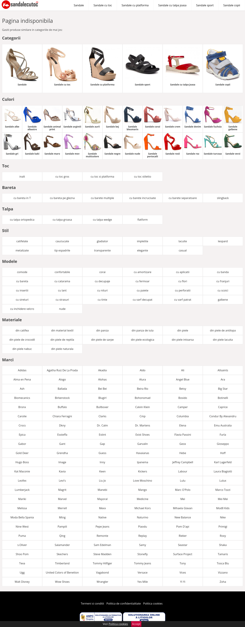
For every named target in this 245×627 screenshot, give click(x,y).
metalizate (22, 250)
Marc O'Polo (183, 490)
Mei (182, 499)
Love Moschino (142, 480)
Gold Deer (22, 453)
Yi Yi (182, 582)
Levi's (62, 480)
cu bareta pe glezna (62, 198)
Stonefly (142, 554)
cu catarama (62, 281)
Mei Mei (223, 499)
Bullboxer (102, 407)
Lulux (222, 480)
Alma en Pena (22, 379)
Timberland (62, 563)
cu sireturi (22, 299)
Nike (223, 517)
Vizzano (223, 572)
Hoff (223, 453)
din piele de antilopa (223, 330)
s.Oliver (22, 545)
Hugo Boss (22, 462)
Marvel (62, 499)
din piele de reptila (62, 340)
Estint (102, 434)
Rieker (183, 536)
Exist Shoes (142, 434)
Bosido (182, 398)
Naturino (142, 517)
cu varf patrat (182, 299)
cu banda (223, 272)
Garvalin (142, 444)
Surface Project (182, 554)
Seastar (182, 545)
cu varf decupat (142, 299)
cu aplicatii (182, 272)
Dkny (62, 425)
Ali (182, 370)
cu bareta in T (22, 198)
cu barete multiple (102, 198)
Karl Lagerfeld (223, 462)
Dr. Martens (142, 425)
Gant (62, 444)
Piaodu (142, 526)
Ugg (22, 572)
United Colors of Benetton (62, 572)
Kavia (62, 471)
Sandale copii (231, 5)
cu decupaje (102, 281)
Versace (143, 572)
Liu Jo (102, 480)
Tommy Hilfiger (102, 563)
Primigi (222, 526)
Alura (142, 379)
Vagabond (102, 572)
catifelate (22, 241)
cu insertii (22, 290)
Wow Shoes (62, 582)
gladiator (102, 241)
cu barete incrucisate (142, 198)
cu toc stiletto (142, 176)
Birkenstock (62, 398)
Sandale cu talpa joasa (172, 5)
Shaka (223, 545)
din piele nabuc (22, 349)
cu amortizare (142, 272)
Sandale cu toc (103, 5)
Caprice (223, 407)
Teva (22, 563)
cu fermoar (143, 281)
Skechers (62, 554)
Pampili (62, 526)
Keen (102, 471)
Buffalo (62, 407)
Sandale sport (205, 5)
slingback (223, 198)
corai (102, 272)
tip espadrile (62, 250)
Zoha (223, 582)
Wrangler (102, 582)
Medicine (142, 499)
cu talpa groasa (62, 219)
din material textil (62, 330)
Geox (182, 444)
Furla (223, 434)
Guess (102, 453)
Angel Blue (182, 379)
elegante (142, 250)
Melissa (22, 508)
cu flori (182, 281)
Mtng (62, 517)
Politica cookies (153, 603)
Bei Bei (102, 389)
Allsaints (223, 370)
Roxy (223, 536)
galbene (223, 299)
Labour (182, 471)
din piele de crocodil (22, 340)
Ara (223, 379)
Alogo (62, 379)
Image (62, 462)
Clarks (102, 416)
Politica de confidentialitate (124, 603)
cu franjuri (222, 281)
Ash (22, 389)
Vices (182, 572)
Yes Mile (142, 582)
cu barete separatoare (183, 198)
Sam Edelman (102, 545)
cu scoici (223, 290)
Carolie (22, 416)
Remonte (102, 536)
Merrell (62, 508)
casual (183, 250)
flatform (142, 219)
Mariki (22, 499)
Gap (102, 444)
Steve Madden (102, 554)
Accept (136, 624)
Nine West (22, 526)
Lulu (182, 480)
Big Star (223, 389)
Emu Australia (223, 425)
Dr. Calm (102, 425)
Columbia (183, 416)
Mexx (102, 508)
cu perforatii (182, 290)
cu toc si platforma (102, 176)
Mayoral (102, 499)
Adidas (22, 370)
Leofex (22, 480)
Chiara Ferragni (62, 416)
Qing (62, 536)
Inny (102, 462)
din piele (182, 330)
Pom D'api (182, 526)
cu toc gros (62, 176)
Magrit (62, 490)
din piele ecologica (142, 340)
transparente (102, 250)
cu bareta (22, 281)
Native (102, 517)
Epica (22, 434)
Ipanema (142, 462)
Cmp (143, 416)
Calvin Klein (142, 407)
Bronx (22, 407)
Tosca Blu (223, 563)
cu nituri (102, 290)
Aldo (142, 370)
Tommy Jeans (142, 563)
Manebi (102, 490)
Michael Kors (142, 508)
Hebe (182, 453)
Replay (142, 536)
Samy (142, 545)
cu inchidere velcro (22, 309)
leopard (223, 241)
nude (62, 309)
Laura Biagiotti (223, 471)
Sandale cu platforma (135, 5)
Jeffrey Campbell (182, 462)
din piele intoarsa (183, 340)
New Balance (183, 517)
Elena (182, 425)
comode (22, 272)
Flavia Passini (182, 434)
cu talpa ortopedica (22, 219)
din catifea (22, 330)
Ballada (62, 389)
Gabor (22, 444)
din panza (102, 330)
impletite (142, 241)
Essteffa (62, 434)
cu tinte (102, 299)
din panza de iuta (142, 330)
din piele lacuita (223, 340)
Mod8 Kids (223, 508)
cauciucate (62, 241)
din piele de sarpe (102, 340)
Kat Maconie (22, 471)
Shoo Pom (22, 554)
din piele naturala (62, 349)
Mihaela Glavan (182, 508)
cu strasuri (62, 299)
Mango (142, 490)
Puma (22, 536)
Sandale (79, 5)
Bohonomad (142, 398)
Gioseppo (223, 444)
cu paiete (142, 290)
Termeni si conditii (92, 603)
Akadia (102, 370)
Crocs (22, 425)
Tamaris (223, 554)
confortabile (62, 272)
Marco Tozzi (222, 490)
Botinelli (223, 398)
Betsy (182, 389)
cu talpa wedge (102, 219)
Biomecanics (22, 398)
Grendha (62, 453)
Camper (183, 407)
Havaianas (142, 453)
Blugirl (102, 398)
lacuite (182, 241)
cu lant (62, 290)
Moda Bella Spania (22, 517)
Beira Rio (142, 389)
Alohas (102, 379)
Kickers (142, 471)
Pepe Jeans (102, 526)
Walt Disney (22, 582)
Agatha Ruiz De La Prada (62, 370)
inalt (22, 176)
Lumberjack (22, 490)
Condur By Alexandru (222, 416)
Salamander (62, 545)
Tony (183, 563)
